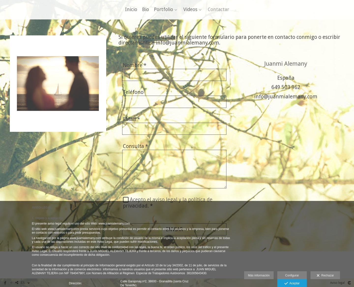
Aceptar (291, 284)
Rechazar (325, 276)
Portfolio (163, 10)
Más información (259, 275)
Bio (145, 10)
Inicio (131, 10)
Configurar (292, 275)
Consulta (135, 147)
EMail (131, 121)
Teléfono (133, 94)
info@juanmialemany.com (285, 98)
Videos (190, 10)
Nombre (135, 66)
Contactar (218, 10)
